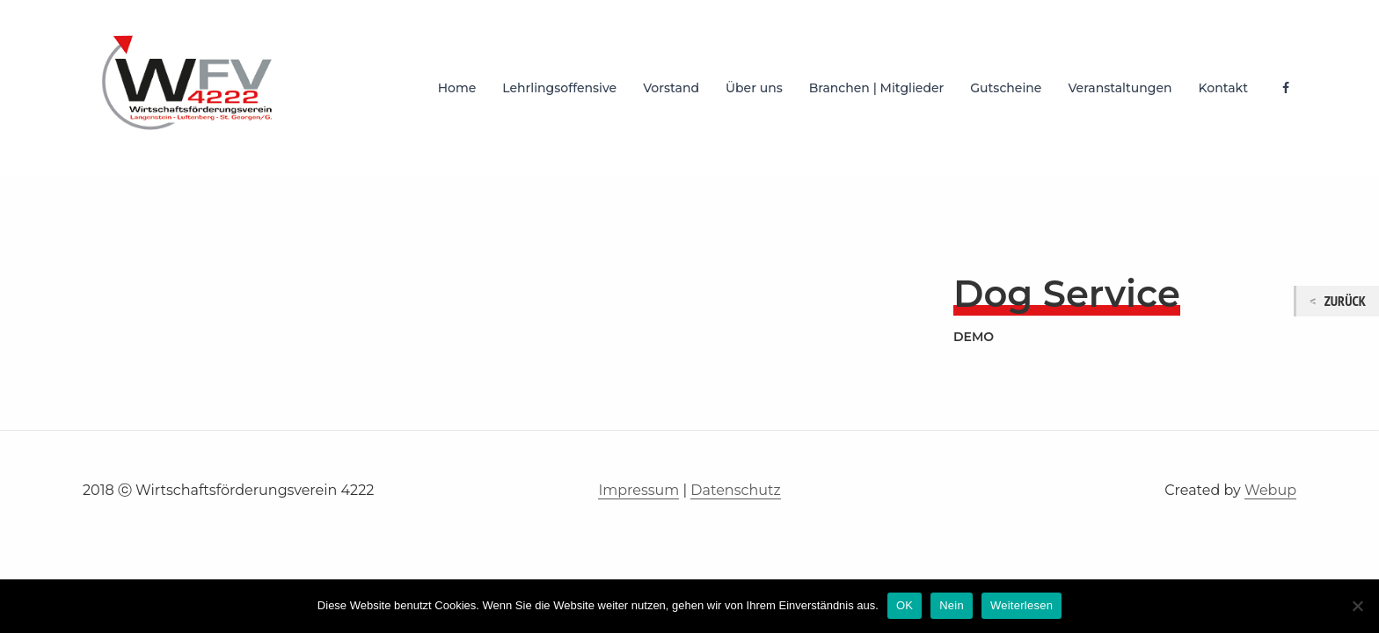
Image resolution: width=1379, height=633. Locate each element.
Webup (1270, 490)
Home (457, 88)
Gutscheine (1005, 88)
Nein (951, 605)
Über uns (754, 88)
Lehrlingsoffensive (559, 88)
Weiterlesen (1021, 605)
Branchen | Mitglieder (877, 88)
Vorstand (671, 88)
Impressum (638, 490)
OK (904, 605)
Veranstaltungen (1119, 88)
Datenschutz (735, 490)
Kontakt (1223, 88)
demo (973, 337)
